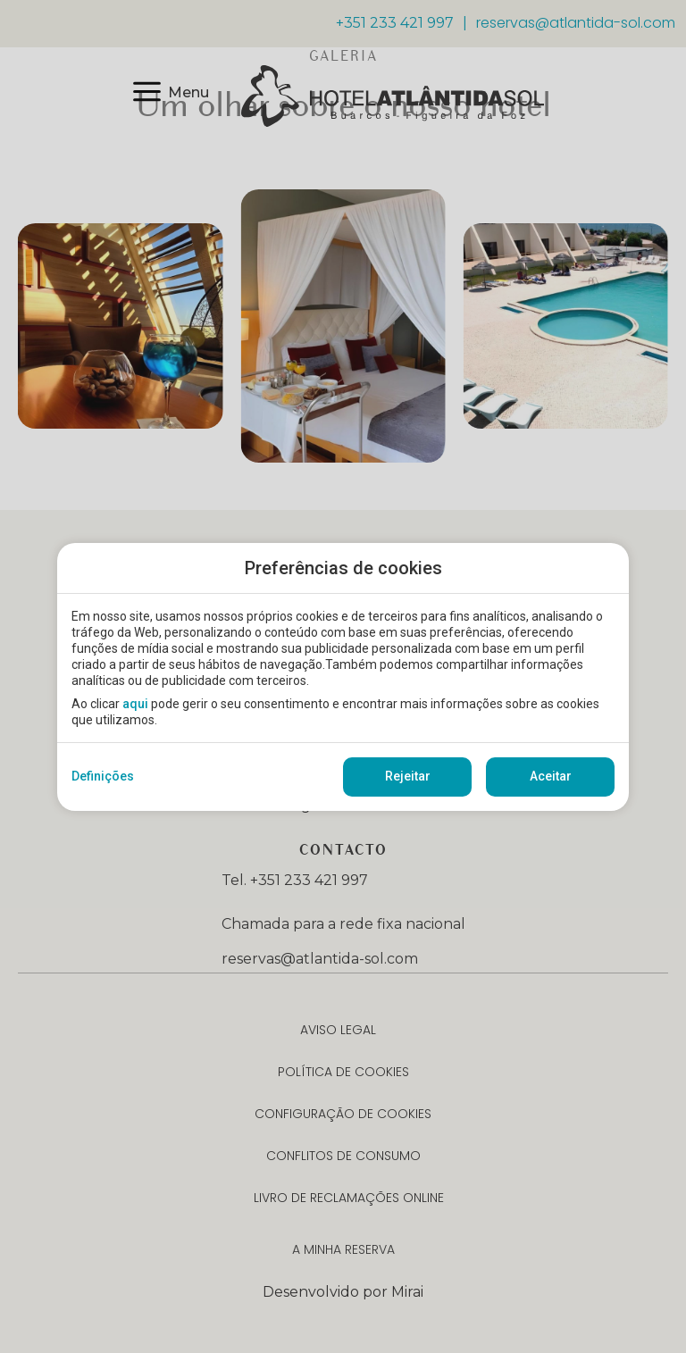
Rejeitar (408, 776)
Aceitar (551, 776)
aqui (135, 704)
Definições (102, 776)
